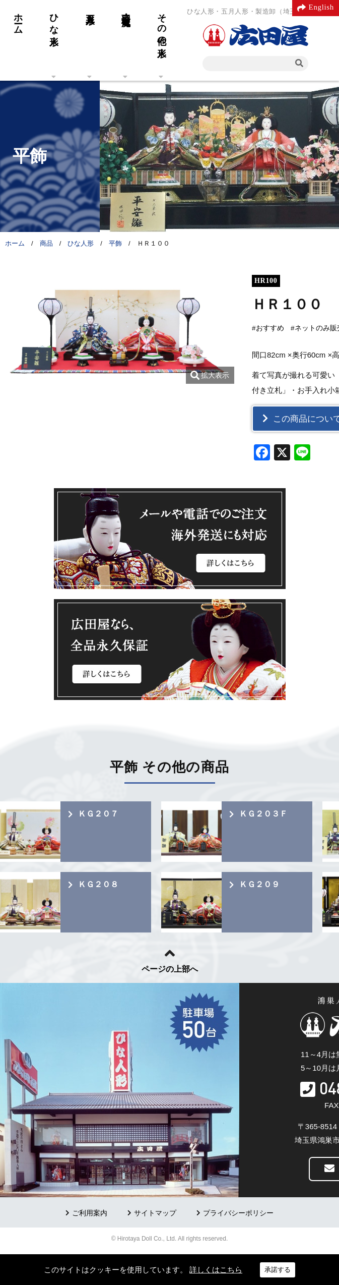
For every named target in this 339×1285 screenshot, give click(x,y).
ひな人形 (54, 19)
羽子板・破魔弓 (126, 9)
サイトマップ (155, 1213)
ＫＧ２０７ (98, 813)
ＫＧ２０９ (259, 884)
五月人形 (90, 9)
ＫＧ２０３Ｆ (263, 813)
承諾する (277, 1269)
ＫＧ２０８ (98, 884)
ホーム (18, 19)
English (321, 7)
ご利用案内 (89, 1213)
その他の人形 (162, 25)
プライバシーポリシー (238, 1213)
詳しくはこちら (215, 1269)
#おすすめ (268, 328)
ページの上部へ (170, 969)
